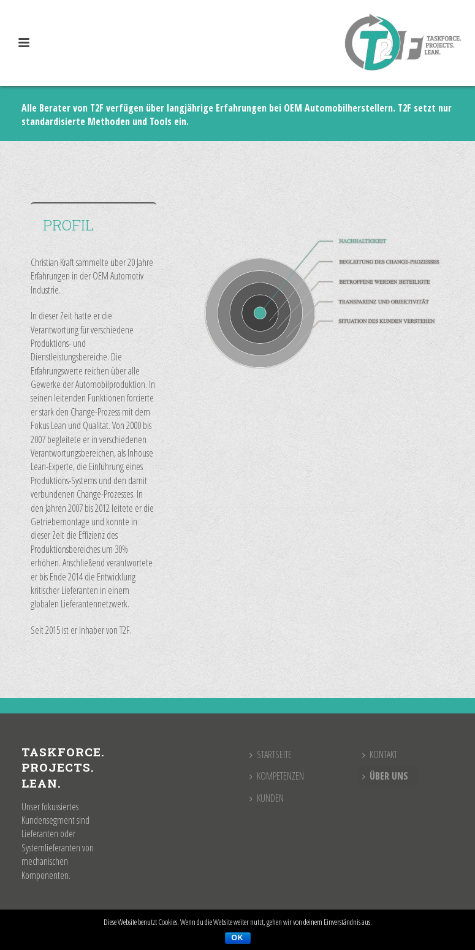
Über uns (385, 776)
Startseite (270, 754)
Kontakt (379, 754)
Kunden (266, 798)
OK (238, 937)
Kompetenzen (276, 776)
